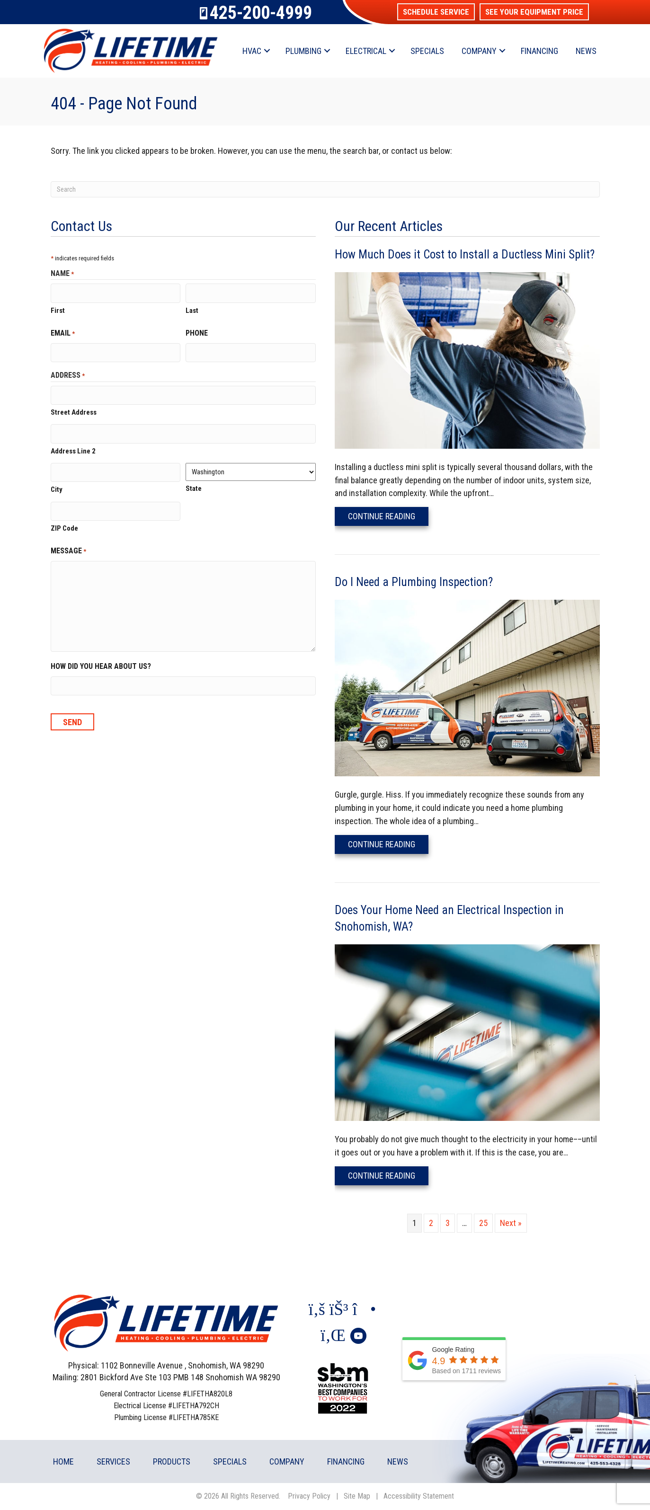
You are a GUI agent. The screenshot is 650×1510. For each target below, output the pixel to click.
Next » (511, 1223)
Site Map (357, 1496)
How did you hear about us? (101, 663)
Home (63, 1461)
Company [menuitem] (479, 51)
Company (286, 1461)
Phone (197, 332)
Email (63, 333)
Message (68, 549)
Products (171, 1461)
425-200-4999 (261, 12)
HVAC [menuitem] (251, 51)
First (58, 310)
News (397, 1461)
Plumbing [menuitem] (303, 51)
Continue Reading (388, 516)
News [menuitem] (586, 51)
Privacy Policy (309, 1496)
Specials (230, 1461)
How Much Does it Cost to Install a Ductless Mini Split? (465, 254)
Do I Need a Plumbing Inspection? (414, 582)
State (194, 487)
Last (192, 310)
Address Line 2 (73, 449)
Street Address (74, 411)
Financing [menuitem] (539, 51)
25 (483, 1223)
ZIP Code (64, 526)
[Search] (325, 189)
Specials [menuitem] (427, 51)
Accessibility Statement (418, 1496)
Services (113, 1461)
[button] (436, 11)
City (56, 487)
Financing (346, 1461)
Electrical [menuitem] (366, 51)
